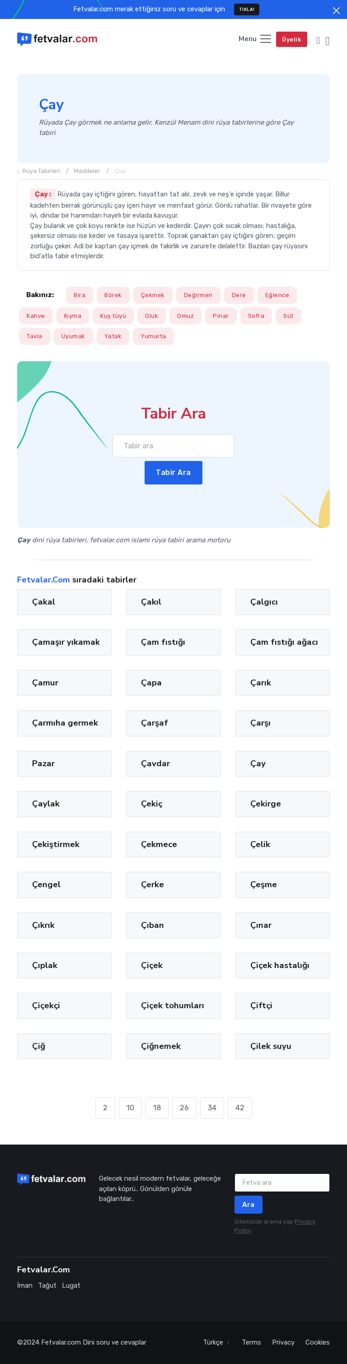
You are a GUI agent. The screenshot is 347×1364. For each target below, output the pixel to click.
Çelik (260, 844)
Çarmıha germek (65, 723)
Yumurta (153, 336)
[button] (318, 39)
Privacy (283, 1342)
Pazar (43, 763)
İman (25, 1285)
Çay (258, 763)
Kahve (36, 315)
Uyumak (73, 336)
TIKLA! (247, 9)
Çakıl (151, 602)
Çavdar (155, 763)
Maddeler (87, 171)
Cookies (317, 1342)
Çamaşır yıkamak (66, 642)
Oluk (151, 315)
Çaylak (46, 804)
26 (184, 1107)
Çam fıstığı (163, 642)
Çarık (260, 682)
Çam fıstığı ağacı (284, 642)
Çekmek (153, 295)
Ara (248, 1205)
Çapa (151, 682)
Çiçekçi (46, 1005)
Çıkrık (43, 925)
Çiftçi (261, 1005)
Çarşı (260, 723)
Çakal (43, 602)
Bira (79, 295)
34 (212, 1107)
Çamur (45, 682)
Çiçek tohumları (172, 1005)
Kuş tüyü (113, 315)
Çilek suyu (270, 1046)
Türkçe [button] (214, 1342)
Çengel (46, 884)
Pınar (221, 315)
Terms (251, 1342)
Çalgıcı (264, 602)
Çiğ (38, 1046)
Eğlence (277, 295)
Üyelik (291, 39)
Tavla (34, 336)
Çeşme (263, 884)
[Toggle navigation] (255, 39)
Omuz (185, 315)
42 (239, 1107)
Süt (288, 315)
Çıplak (44, 965)
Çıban (152, 925)
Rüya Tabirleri (38, 171)
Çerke (152, 884)
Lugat (71, 1285)
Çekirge (265, 804)
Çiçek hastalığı (279, 965)
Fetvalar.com (61, 1342)
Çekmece (159, 844)
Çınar (261, 925)
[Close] (336, 10)
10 (130, 1107)
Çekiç (151, 804)
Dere (239, 295)
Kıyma (73, 315)
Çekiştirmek (56, 844)
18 (157, 1107)
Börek (113, 295)
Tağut (47, 1285)
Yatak (113, 336)
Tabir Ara (173, 472)
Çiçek (152, 965)
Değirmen (198, 295)
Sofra (256, 315)
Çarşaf (154, 723)
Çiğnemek (161, 1046)
